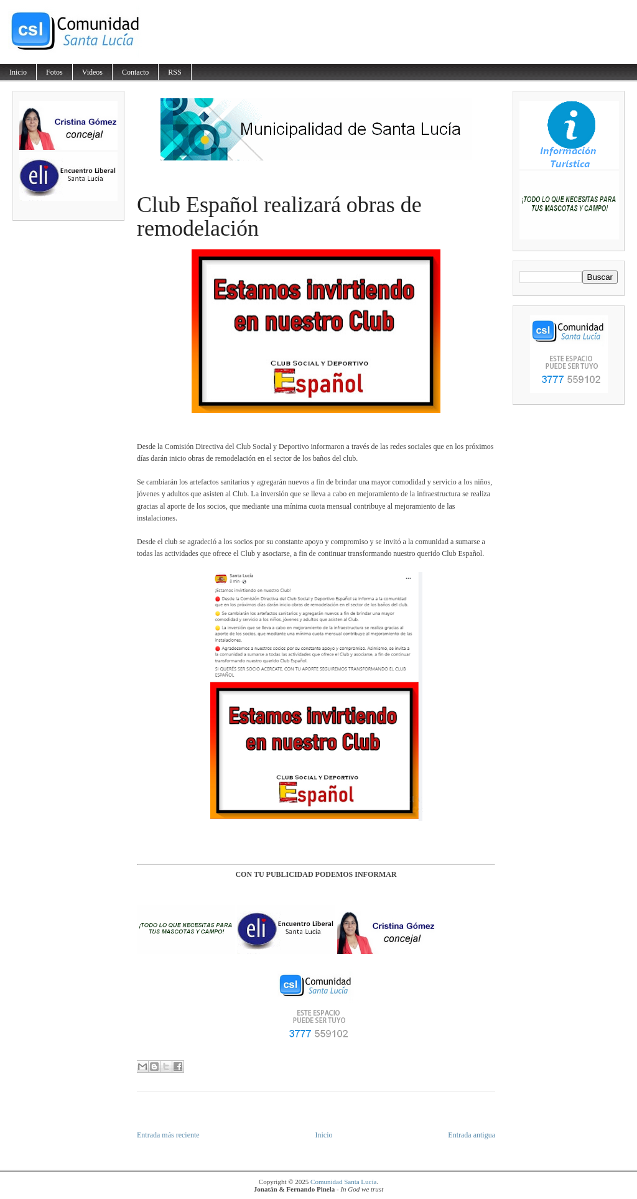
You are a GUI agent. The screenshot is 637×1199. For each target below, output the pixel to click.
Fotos (54, 72)
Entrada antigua (471, 1135)
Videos (92, 72)
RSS (174, 72)
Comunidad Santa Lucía (343, 1181)
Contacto (135, 72)
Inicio (18, 72)
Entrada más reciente (168, 1135)
